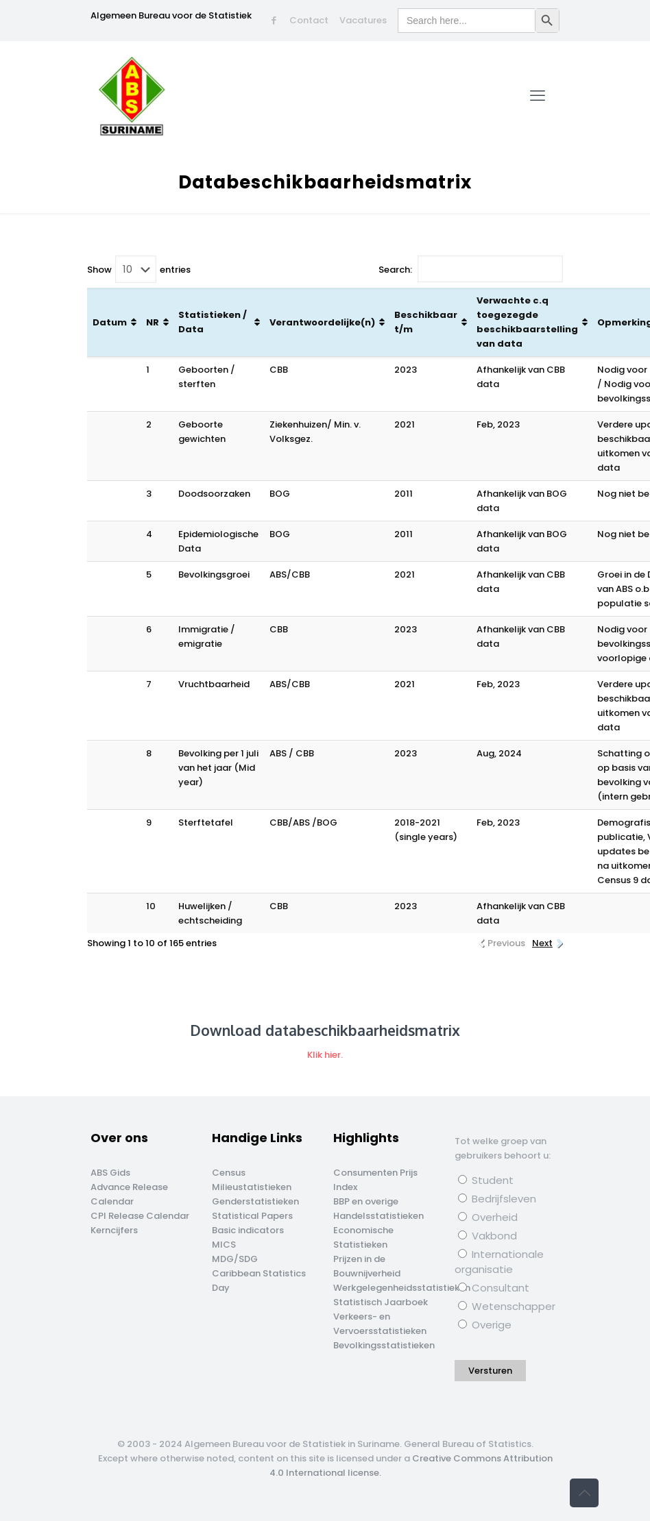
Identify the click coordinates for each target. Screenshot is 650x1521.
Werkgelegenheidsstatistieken (401, 1287)
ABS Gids (110, 1172)
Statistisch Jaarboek (380, 1302)
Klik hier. (325, 1054)
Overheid (488, 1217)
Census (228, 1172)
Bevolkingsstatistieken (384, 1345)
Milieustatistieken (251, 1187)
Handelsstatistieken (378, 1215)
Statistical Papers (252, 1215)
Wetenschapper (506, 1306)
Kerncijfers (114, 1230)
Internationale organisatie (499, 1261)
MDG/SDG (235, 1258)
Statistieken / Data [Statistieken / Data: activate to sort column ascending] (212, 322)
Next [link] (542, 943)
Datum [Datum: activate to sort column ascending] (110, 322)
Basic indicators (248, 1230)
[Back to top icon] (584, 1493)
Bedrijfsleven (497, 1198)
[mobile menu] (537, 96)
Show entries (139, 269)
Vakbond (487, 1235)
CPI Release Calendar (140, 1215)
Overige (484, 1325)
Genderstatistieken (255, 1201)
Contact (308, 20)
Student (486, 1180)
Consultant (493, 1288)
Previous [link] (506, 943)
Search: (470, 269)
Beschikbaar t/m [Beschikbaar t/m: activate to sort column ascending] (425, 322)
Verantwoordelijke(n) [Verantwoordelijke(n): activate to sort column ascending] (322, 322)
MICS (224, 1244)
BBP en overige (365, 1201)
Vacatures (363, 20)
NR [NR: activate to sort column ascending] (152, 322)
